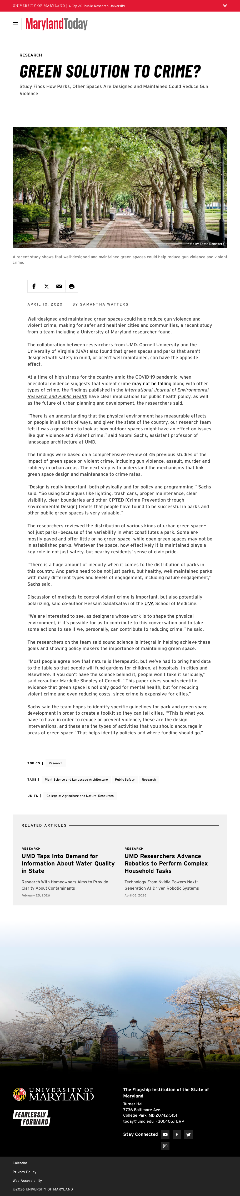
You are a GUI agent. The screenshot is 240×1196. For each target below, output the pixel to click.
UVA (149, 603)
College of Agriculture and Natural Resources (80, 796)
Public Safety (125, 779)
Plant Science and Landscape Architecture (76, 779)
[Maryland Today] (57, 24)
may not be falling (151, 383)
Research (56, 763)
